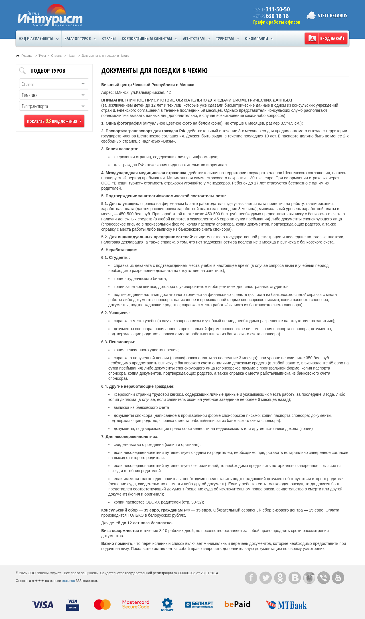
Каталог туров (80, 38)
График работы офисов (276, 22)
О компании (259, 38)
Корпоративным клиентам (149, 38)
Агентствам (196, 38)
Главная (27, 55)
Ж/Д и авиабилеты (38, 38)
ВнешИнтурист (50, 15)
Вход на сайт (332, 38)
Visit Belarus (332, 15)
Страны (109, 38)
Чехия (72, 55)
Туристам (227, 38)
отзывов (68, 581)
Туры (42, 55)
